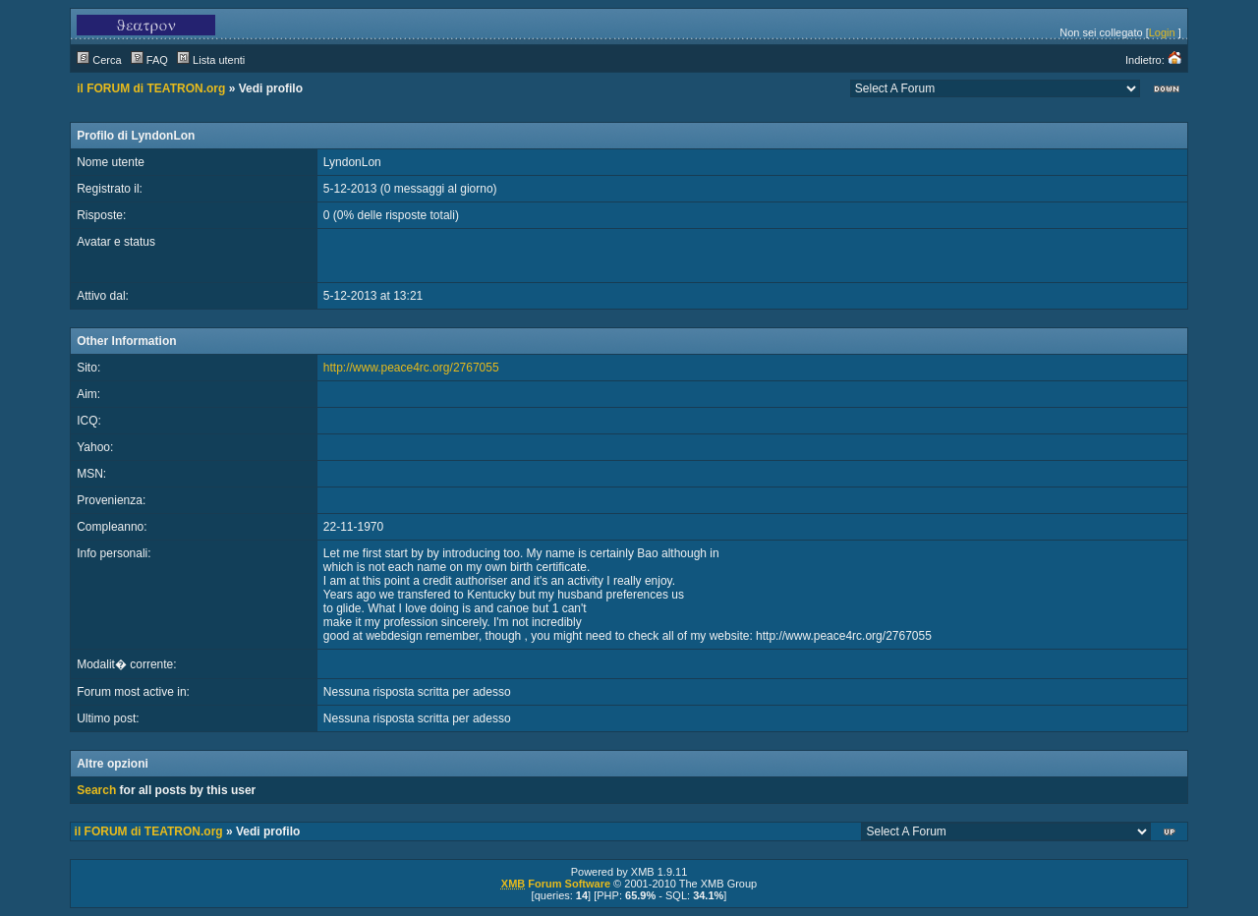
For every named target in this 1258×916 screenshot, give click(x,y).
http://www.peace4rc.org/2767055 (411, 367)
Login (1162, 32)
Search (96, 790)
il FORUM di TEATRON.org (151, 88)
